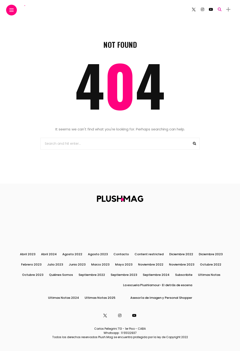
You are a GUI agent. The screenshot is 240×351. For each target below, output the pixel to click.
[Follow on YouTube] (211, 9)
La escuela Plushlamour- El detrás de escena (157, 285)
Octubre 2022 (210, 264)
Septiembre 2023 (124, 275)
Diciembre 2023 (211, 254)
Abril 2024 (49, 254)
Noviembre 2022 (150, 264)
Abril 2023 (27, 254)
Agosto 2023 (98, 254)
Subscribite (183, 275)
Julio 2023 (55, 264)
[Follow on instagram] (202, 9)
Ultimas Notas (209, 275)
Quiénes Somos (61, 275)
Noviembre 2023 (181, 264)
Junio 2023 (77, 264)
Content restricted (149, 254)
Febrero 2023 (31, 264)
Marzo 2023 (100, 264)
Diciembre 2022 (181, 254)
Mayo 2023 (123, 264)
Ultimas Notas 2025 (100, 298)
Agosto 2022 (72, 254)
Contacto (121, 254)
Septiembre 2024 (156, 275)
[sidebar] (228, 9)
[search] (219, 9)
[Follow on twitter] (193, 9)
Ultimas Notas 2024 (63, 298)
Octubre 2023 (32, 275)
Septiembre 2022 (92, 275)
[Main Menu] (11, 10)
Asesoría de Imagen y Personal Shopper (161, 298)
